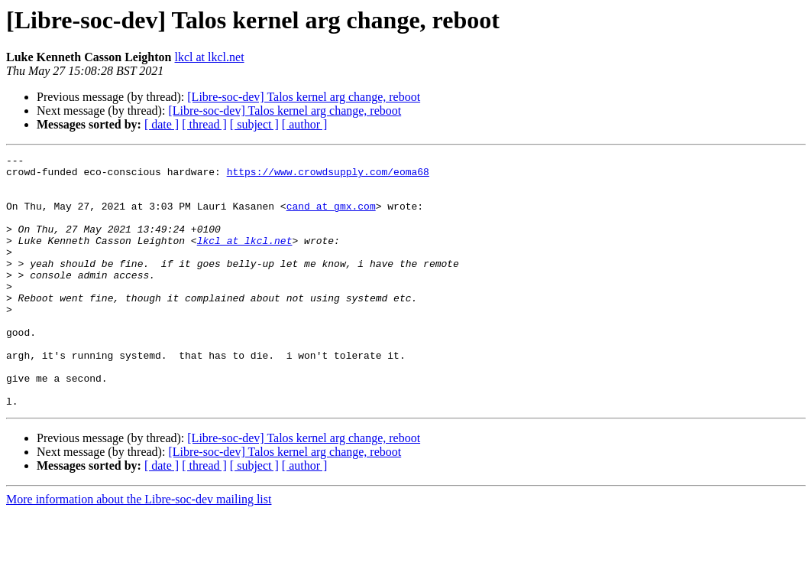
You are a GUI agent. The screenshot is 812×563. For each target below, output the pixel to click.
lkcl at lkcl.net (209, 56)
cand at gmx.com (331, 217)
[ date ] (161, 124)
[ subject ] (254, 124)
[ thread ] (204, 124)
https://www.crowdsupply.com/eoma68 (328, 176)
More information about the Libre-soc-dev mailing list (138, 549)
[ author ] (305, 124)
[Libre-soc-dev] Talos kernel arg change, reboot (303, 96)
